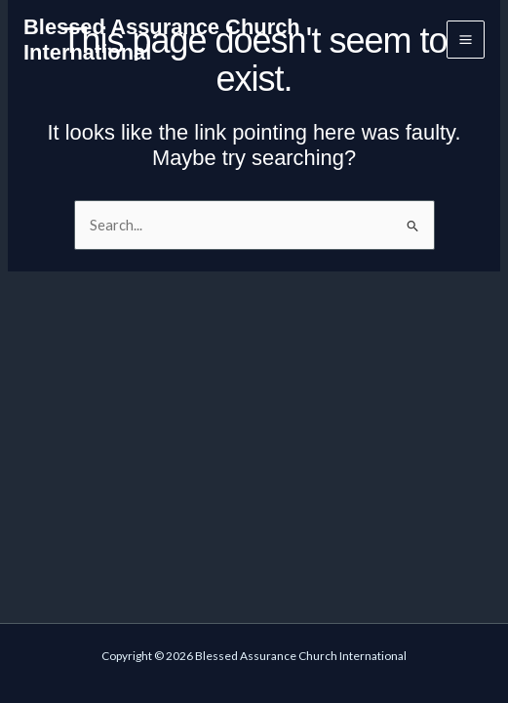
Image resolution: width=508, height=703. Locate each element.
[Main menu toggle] (466, 40)
